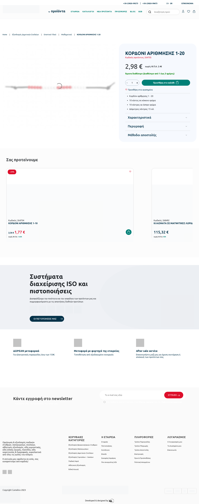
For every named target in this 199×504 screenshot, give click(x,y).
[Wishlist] (140, 90)
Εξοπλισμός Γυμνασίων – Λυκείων (81, 457)
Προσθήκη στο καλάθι (164, 83)
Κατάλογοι (105, 450)
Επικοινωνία (171, 450)
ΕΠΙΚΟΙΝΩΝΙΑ (187, 3)
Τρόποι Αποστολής (141, 450)
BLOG (132, 11)
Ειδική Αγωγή (74, 469)
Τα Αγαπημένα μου (174, 446)
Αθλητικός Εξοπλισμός (77, 465)
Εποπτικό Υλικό (50, 35)
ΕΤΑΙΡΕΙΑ (75, 11)
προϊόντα (58, 11)
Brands (104, 454)
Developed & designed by (99, 501)
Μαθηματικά (66, 35)
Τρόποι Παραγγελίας (142, 442)
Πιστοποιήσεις (106, 446)
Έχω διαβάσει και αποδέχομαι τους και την (143, 402)
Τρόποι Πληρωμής (141, 446)
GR (171, 3)
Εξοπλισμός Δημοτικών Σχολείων (25, 35)
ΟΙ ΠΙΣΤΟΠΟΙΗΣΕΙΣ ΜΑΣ (45, 319)
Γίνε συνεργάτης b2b (109, 462)
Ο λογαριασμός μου (174, 442)
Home (5, 35)
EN (168, 3)
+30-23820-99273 (130, 3)
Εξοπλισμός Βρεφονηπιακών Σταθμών (83, 445)
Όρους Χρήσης (146, 402)
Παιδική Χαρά (74, 461)
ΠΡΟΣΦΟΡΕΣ (121, 11)
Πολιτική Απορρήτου (171, 402)
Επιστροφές (138, 454)
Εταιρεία (104, 442)
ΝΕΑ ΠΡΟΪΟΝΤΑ (104, 11)
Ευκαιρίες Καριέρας (108, 458)
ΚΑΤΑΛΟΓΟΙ (88, 11)
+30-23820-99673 (150, 3)
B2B (140, 11)
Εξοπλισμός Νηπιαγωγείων (78, 449)
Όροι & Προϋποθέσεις (142, 458)
